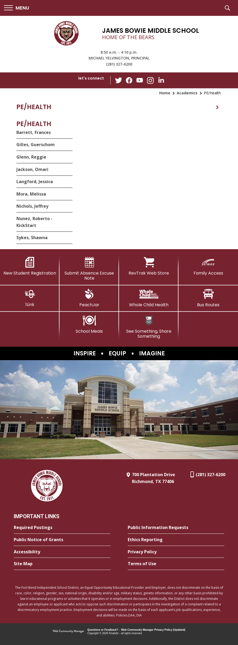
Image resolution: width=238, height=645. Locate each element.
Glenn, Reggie (31, 157)
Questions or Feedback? (102, 629)
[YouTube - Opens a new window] (140, 80)
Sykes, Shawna (32, 237)
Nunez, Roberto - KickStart (34, 222)
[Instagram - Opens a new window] (150, 80)
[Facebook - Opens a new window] (129, 80)
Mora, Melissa (31, 194)
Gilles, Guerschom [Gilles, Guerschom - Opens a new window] (35, 144)
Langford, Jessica (34, 181)
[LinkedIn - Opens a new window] (161, 80)
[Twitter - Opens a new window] (118, 80)
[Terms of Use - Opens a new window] (176, 564)
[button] (16, 8)
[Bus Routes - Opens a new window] (208, 298)
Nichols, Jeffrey (32, 206)
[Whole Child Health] (149, 298)
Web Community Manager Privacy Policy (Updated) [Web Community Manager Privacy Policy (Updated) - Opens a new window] (153, 629)
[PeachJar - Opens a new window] (89, 298)
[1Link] (30, 298)
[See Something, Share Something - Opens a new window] (149, 327)
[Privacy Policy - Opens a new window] (176, 552)
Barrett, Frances (33, 132)
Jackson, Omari (32, 169)
